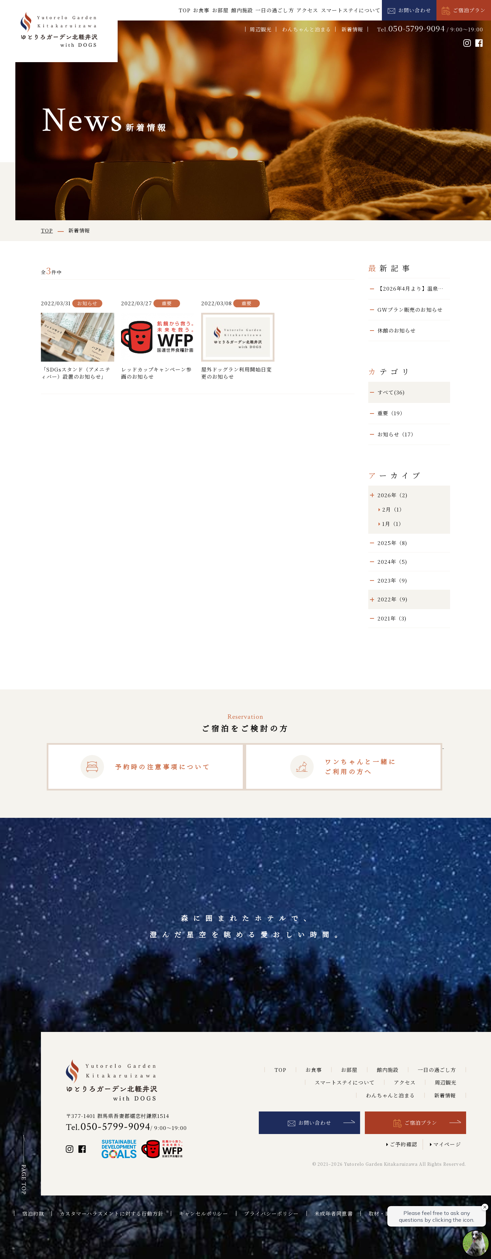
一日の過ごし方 (274, 10)
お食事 (201, 10)
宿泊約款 (33, 1213)
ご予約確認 (403, 1144)
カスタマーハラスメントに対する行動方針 (111, 1213)
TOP (185, 10)
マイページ (447, 1144)
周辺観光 (260, 29)
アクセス (307, 10)
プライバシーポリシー (271, 1213)
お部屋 (220, 10)
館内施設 (242, 10)
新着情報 (352, 29)
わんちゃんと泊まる (306, 29)
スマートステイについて (351, 10)
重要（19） (391, 413)
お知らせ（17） (396, 434)
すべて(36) (391, 392)
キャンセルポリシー (203, 1213)
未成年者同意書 (333, 1213)
